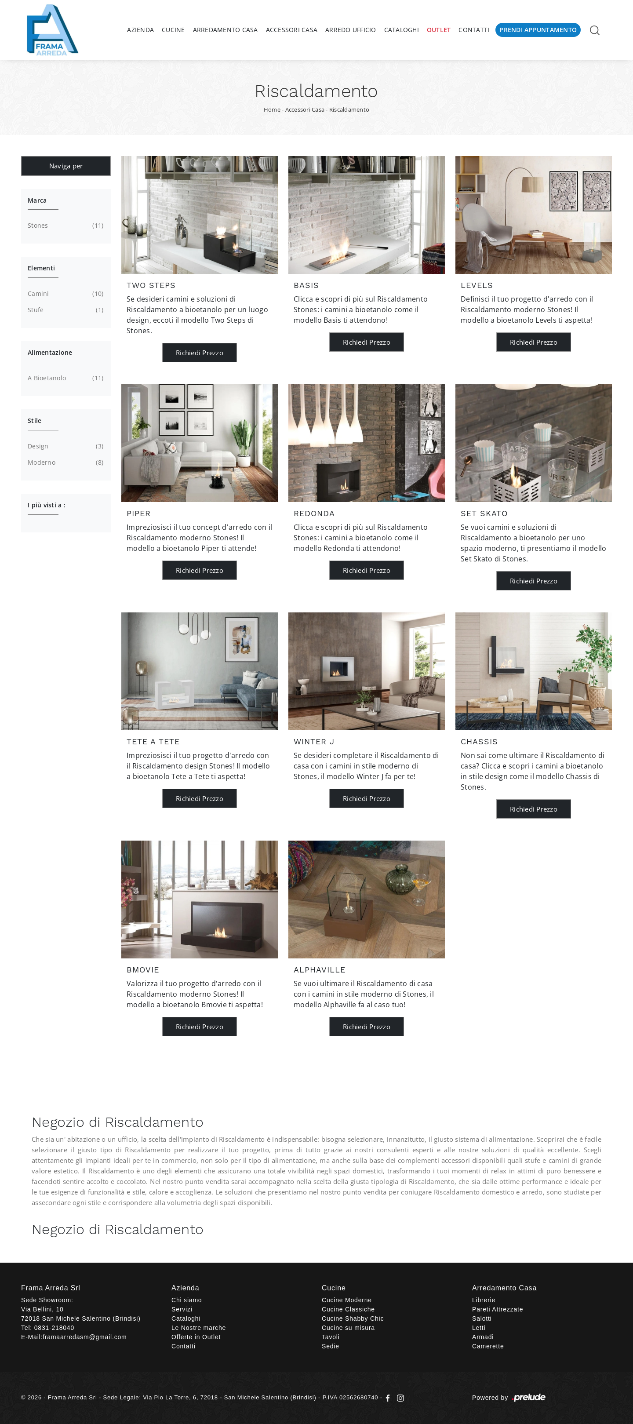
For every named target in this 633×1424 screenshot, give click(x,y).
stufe (65, 310)
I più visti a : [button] (46, 505)
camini (65, 294)
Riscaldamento (349, 109)
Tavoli (331, 1336)
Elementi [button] (41, 268)
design (65, 446)
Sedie (330, 1346)
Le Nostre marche (198, 1327)
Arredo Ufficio (350, 29)
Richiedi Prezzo (199, 352)
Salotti (482, 1318)
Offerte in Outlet (196, 1336)
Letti (478, 1327)
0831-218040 (54, 1327)
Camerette (488, 1346)
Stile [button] (34, 420)
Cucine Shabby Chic (353, 1318)
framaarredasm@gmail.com (85, 1336)
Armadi (483, 1336)
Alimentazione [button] (50, 352)
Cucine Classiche (348, 1309)
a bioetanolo (65, 378)
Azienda (140, 29)
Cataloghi (401, 29)
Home (272, 109)
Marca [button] (37, 200)
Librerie (483, 1300)
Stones (65, 225)
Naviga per (66, 165)
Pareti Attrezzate (497, 1309)
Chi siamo (186, 1300)
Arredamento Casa (225, 29)
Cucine (173, 29)
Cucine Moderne (347, 1300)
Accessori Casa (292, 29)
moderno (65, 462)
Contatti (473, 29)
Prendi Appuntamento (538, 29)
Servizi (182, 1309)
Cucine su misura (348, 1327)
